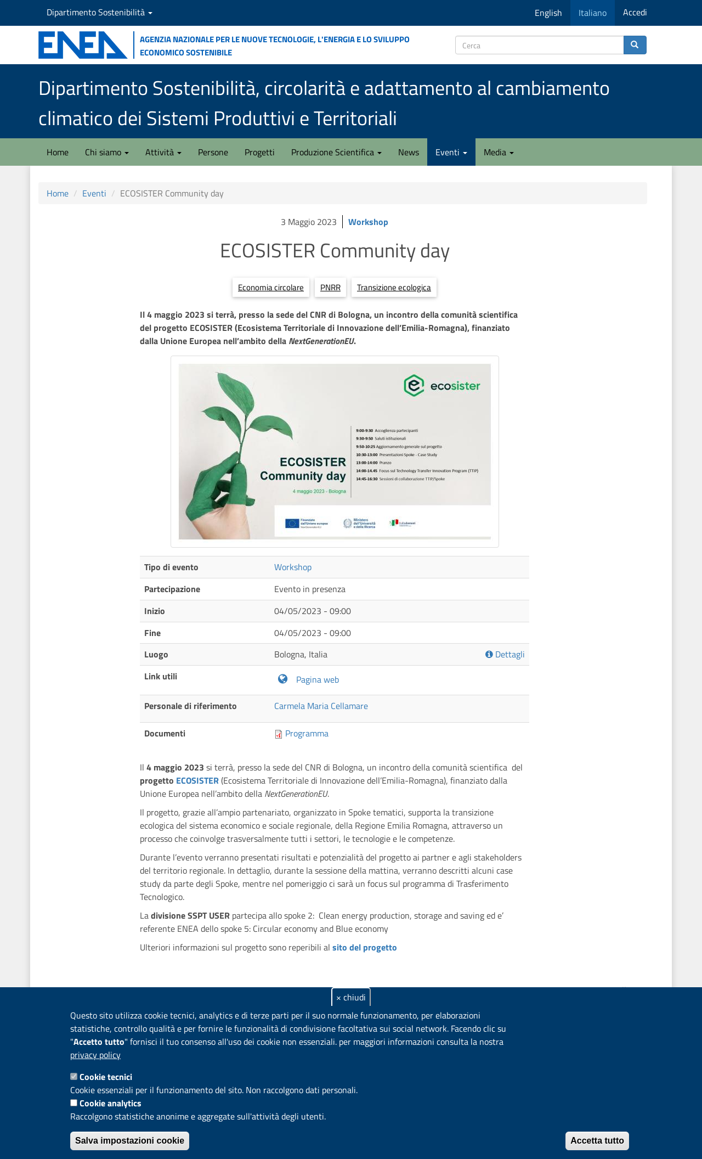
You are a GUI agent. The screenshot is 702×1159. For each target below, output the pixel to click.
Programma (307, 733)
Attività (163, 152)
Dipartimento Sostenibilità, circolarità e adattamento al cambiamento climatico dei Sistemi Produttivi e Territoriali (324, 102)
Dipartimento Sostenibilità (99, 12)
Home (58, 152)
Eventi (451, 152)
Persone (213, 152)
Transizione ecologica (394, 287)
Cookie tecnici (106, 1076)
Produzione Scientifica (336, 152)
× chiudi (351, 997)
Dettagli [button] (505, 654)
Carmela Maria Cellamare (321, 705)
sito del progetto (364, 947)
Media (499, 152)
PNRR (330, 287)
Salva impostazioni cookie (129, 1140)
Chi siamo (107, 152)
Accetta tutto (597, 1140)
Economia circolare (271, 287)
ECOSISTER (197, 780)
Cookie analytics (110, 1103)
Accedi (635, 12)
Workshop (368, 221)
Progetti (260, 152)
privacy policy (95, 1054)
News (408, 152)
